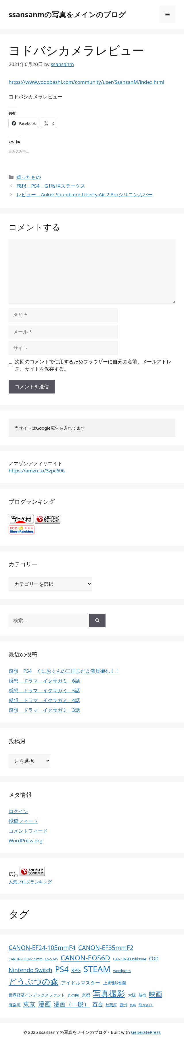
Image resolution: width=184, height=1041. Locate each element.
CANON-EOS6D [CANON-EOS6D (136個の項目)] (85, 957)
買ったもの (28, 177)
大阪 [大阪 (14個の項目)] (132, 995)
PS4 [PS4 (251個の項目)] (61, 969)
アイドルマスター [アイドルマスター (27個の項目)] (80, 982)
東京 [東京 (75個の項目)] (29, 1004)
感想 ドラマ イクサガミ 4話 (44, 700)
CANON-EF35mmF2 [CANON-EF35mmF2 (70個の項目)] (105, 947)
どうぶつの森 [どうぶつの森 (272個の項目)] (33, 981)
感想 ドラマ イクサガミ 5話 (44, 690)
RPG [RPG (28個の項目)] (76, 970)
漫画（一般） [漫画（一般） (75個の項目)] (71, 1004)
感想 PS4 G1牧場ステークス (50, 186)
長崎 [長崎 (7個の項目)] (133, 1005)
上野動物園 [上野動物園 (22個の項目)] (114, 983)
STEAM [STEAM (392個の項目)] (96, 969)
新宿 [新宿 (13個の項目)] (142, 995)
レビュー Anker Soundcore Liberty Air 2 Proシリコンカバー (84, 194)
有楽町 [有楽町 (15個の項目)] (15, 1004)
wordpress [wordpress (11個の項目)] (122, 970)
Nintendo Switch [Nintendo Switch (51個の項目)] (30, 970)
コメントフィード (28, 830)
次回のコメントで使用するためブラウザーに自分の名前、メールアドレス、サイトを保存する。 (93, 365)
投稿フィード (23, 821)
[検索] (97, 620)
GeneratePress (146, 1032)
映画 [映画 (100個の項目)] (155, 994)
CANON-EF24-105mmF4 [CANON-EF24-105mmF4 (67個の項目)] (42, 948)
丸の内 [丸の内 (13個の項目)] (73, 995)
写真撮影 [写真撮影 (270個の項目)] (109, 993)
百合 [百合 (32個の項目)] (98, 1004)
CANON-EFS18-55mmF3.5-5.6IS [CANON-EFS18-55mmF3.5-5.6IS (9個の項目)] (33, 959)
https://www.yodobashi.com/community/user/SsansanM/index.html (86, 82)
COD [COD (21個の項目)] (153, 958)
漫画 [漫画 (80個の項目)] (44, 1004)
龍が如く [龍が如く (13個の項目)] (146, 1004)
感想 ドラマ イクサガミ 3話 (44, 710)
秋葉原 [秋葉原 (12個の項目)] (111, 1004)
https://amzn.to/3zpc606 (37, 470)
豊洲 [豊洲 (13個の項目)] (123, 1004)
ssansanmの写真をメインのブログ (67, 14)
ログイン (18, 811)
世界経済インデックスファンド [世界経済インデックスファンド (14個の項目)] (37, 995)
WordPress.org (26, 840)
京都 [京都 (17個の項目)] (86, 995)
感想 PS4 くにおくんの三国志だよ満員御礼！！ (64, 671)
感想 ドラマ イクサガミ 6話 (44, 680)
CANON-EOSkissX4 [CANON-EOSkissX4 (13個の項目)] (129, 958)
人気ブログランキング (30, 882)
